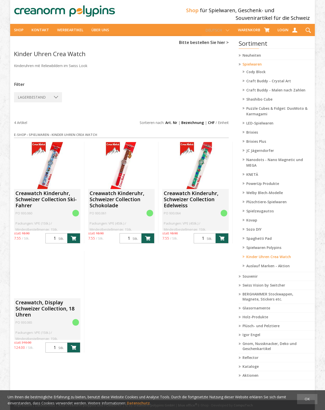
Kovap (251, 224)
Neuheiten (251, 59)
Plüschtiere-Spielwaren (266, 206)
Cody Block (256, 76)
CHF (211, 127)
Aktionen (250, 379)
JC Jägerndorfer (260, 155)
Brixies (252, 136)
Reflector (250, 362)
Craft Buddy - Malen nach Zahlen (275, 94)
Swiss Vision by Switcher (263, 289)
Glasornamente (256, 312)
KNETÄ (252, 179)
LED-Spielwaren (259, 127)
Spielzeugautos (260, 215)
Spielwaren (252, 68)
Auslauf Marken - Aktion (268, 270)
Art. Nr (171, 127)
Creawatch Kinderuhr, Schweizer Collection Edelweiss (191, 203)
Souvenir (250, 280)
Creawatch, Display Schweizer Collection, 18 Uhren (44, 313)
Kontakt (40, 34)
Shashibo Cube (259, 103)
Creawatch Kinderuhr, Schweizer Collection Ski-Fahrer (46, 203)
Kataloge (250, 371)
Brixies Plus (256, 146)
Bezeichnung (192, 127)
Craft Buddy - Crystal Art (268, 85)
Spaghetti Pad (259, 243)
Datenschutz (138, 403)
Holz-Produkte (255, 321)
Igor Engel (251, 339)
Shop (18, 34)
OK (307, 399)
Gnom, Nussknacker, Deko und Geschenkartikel (269, 351)
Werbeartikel (70, 34)
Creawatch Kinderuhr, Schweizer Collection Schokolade (117, 203)
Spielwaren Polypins (263, 252)
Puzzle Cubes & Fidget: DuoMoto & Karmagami (276, 116)
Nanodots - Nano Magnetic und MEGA (274, 167)
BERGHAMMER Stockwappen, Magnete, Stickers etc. (267, 301)
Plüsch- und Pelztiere (261, 330)
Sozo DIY (254, 233)
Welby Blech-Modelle (264, 197)
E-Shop (20, 139)
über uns (100, 34)
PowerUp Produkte (262, 188)
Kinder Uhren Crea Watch (268, 261)
